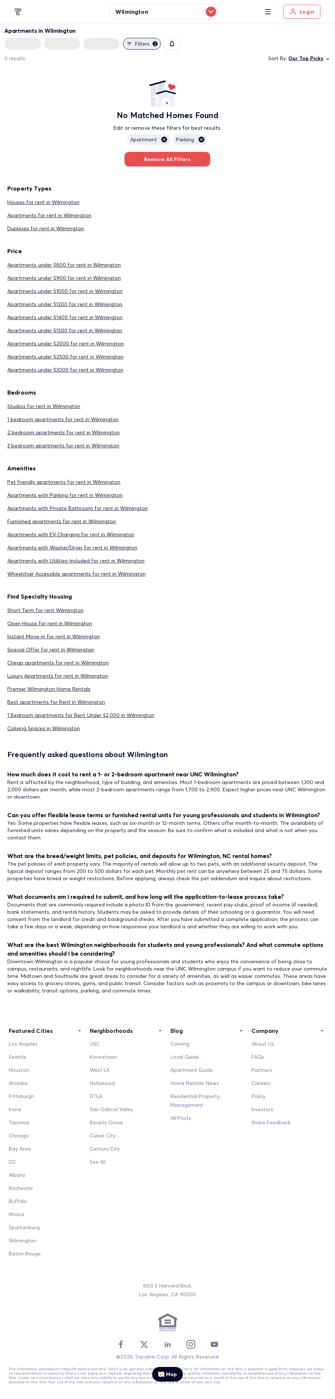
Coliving (179, 1044)
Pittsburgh (21, 1096)
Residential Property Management (195, 1100)
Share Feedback (270, 1122)
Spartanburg (24, 1227)
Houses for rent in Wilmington (43, 202)
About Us (262, 1044)
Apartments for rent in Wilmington (49, 215)
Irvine (15, 1109)
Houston (19, 1070)
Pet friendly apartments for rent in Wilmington (63, 482)
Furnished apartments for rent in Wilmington (61, 521)
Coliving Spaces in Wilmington (43, 728)
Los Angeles (23, 1044)
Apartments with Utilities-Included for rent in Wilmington (76, 560)
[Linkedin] (167, 1344)
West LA (99, 1070)
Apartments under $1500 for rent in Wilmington (64, 330)
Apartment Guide (191, 1070)
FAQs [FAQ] (257, 1057)
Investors (262, 1109)
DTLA (96, 1096)
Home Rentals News (194, 1083)
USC (95, 1044)
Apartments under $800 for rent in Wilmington (64, 265)
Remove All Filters (167, 159)
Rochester (21, 1188)
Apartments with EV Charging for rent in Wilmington (70, 534)
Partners (261, 1070)
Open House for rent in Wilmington (49, 623)
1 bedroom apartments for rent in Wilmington (63, 419)
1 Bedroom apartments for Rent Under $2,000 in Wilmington (80, 715)
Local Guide (184, 1057)
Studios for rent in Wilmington (43, 406)
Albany (17, 1175)
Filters (142, 43)
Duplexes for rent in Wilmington (45, 228)
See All (97, 1162)
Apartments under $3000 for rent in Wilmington (65, 370)
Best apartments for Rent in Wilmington (56, 702)
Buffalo (18, 1201)
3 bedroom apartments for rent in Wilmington (63, 445)
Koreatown (103, 1057)
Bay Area (20, 1148)
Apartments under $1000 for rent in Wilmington (65, 291)
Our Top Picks (309, 58)
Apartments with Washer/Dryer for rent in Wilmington (72, 547)
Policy (258, 1096)
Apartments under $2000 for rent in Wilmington (65, 343)
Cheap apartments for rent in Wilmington (58, 662)
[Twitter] (144, 1344)
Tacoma (19, 1122)
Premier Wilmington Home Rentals (49, 689)
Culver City (103, 1135)
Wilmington (22, 1240)
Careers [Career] (260, 1083)
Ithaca (16, 1214)
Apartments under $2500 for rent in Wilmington (65, 356)
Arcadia (18, 1083)
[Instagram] (190, 1344)
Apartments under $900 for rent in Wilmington (64, 278)
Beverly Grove (106, 1122)
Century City (105, 1148)
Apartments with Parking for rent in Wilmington (65, 495)
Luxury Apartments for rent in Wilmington (57, 676)
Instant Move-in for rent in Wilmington (53, 636)
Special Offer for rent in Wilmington (50, 649)
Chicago (19, 1135)
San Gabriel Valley (111, 1109)
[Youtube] (214, 1344)
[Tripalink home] (18, 11)
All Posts (180, 1118)
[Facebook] (120, 1344)
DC (12, 1162)
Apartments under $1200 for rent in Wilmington (64, 304)
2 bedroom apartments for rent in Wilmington (63, 432)
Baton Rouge (25, 1253)
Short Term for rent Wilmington (45, 610)
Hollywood (102, 1083)
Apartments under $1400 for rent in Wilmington (65, 317)
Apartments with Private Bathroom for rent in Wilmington (77, 508)
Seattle (17, 1057)
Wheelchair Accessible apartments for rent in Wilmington (76, 574)
